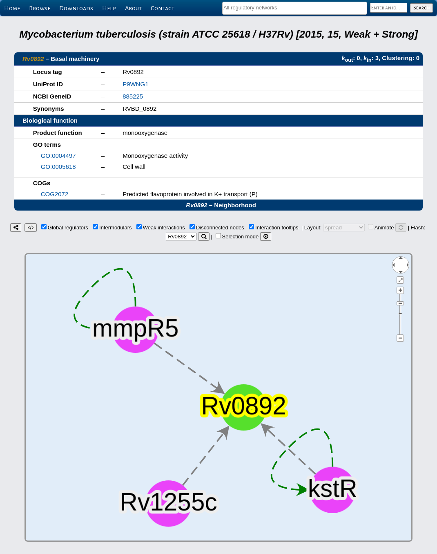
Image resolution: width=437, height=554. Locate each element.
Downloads (76, 8)
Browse (39, 8)
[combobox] (294, 8)
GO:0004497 (58, 155)
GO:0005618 (58, 166)
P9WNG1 (135, 84)
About (133, 8)
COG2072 (55, 194)
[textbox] (295, 7)
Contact (162, 8)
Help (109, 8)
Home (12, 8)
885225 (133, 96)
